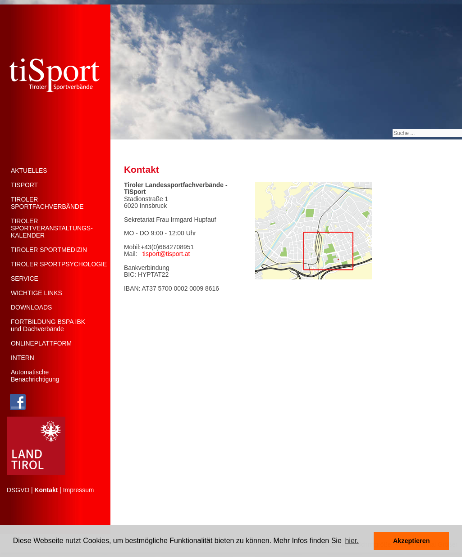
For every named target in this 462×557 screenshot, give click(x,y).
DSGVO (18, 490)
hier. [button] (351, 540)
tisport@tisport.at (166, 253)
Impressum (78, 490)
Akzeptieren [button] (411, 540)
